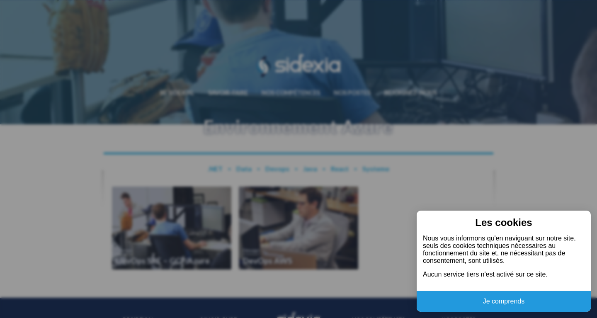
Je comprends (504, 301)
